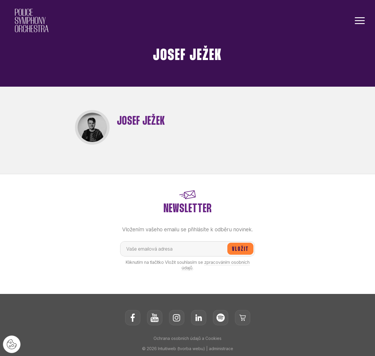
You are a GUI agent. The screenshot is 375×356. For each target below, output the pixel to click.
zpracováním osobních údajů (216, 265)
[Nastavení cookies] (12, 344)
